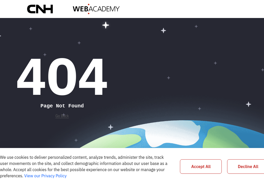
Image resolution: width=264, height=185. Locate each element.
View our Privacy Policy (45, 175)
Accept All (201, 166)
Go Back (62, 116)
